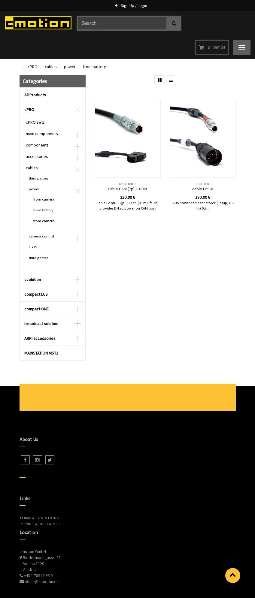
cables (51, 42)
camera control (41, 212)
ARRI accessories (40, 314)
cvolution (32, 255)
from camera (43, 175)
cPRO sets (35, 98)
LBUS (33, 223)
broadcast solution (41, 299)
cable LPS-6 (202, 165)
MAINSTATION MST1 (41, 329)
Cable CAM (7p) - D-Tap (127, 165)
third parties (38, 154)
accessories (37, 132)
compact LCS (36, 270)
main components (42, 109)
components (37, 121)
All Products (35, 71)
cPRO (33, 42)
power (70, 42)
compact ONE (36, 285)
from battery (94, 42)
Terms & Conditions (39, 493)
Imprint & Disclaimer (40, 499)
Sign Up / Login (134, 5)
